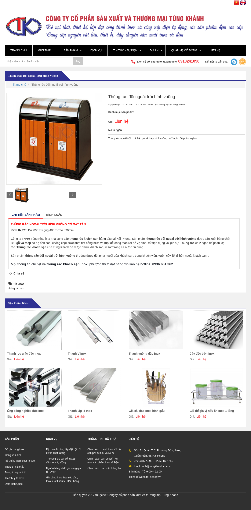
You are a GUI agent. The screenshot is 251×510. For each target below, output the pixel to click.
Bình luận (54, 214)
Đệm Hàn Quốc (13, 483)
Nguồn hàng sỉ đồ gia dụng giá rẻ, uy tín (63, 470)
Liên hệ (215, 50)
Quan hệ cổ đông (184, 50)
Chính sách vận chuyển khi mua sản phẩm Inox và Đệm (103, 460)
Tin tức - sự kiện (125, 50)
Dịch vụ (96, 50)
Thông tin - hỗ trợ (101, 438)
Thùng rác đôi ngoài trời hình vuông (33, 75)
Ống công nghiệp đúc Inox (25, 410)
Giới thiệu (45, 50)
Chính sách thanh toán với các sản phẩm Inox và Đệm (104, 451)
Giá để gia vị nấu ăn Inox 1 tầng (212, 410)
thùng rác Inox (16, 288)
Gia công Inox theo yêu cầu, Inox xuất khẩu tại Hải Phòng (62, 479)
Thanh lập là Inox (80, 410)
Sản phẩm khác (18, 303)
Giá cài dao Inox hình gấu (147, 410)
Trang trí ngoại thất (15, 472)
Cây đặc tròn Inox (202, 353)
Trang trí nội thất (14, 466)
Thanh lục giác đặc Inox (24, 353)
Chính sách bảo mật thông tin (104, 468)
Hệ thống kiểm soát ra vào (20, 460)
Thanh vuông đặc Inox (144, 353)
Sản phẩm (71, 50)
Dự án (154, 50)
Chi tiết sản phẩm (26, 214)
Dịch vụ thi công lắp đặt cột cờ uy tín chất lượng (63, 451)
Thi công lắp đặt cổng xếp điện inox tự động (61, 460)
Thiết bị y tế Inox (14, 478)
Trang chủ (18, 50)
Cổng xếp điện (13, 455)
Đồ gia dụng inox (14, 449)
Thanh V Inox (77, 353)
